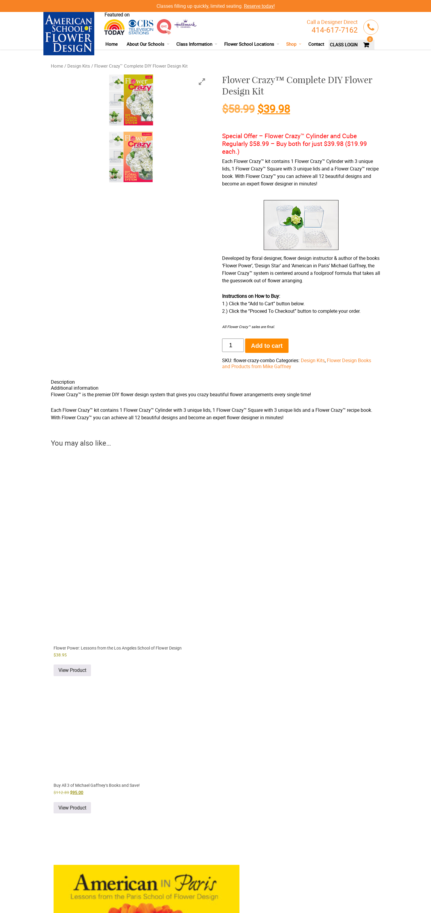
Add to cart (267, 345)
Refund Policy (121, 895)
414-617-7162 (335, 29)
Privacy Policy (62, 895)
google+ (225, 887)
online (195, 779)
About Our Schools (148, 44)
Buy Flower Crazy (148, 830)
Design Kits (78, 66)
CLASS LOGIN (344, 45)
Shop (294, 44)
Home (111, 44)
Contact (316, 44)
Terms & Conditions (92, 895)
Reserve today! (259, 6)
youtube (213, 887)
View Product (184, 586)
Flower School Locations (252, 44)
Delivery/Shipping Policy (70, 903)
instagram (237, 887)
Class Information (197, 44)
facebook (202, 887)
